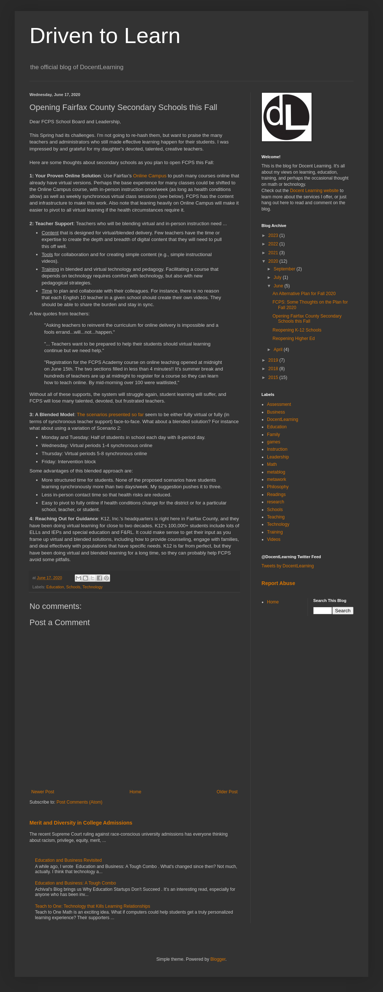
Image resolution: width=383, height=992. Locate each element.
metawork (276, 479)
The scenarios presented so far (110, 414)
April (279, 349)
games (273, 441)
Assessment (279, 404)
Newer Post (42, 791)
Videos (273, 539)
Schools (73, 587)
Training (275, 532)
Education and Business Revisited (68, 860)
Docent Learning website (314, 190)
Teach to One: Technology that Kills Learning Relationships (92, 906)
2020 (274, 261)
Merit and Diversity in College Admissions (80, 823)
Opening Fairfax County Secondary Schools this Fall (307, 318)
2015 (274, 377)
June (279, 285)
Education (55, 587)
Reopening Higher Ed (294, 338)
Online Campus (149, 175)
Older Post (227, 791)
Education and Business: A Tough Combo (75, 883)
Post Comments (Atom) (79, 802)
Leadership (278, 457)
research (275, 501)
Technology (92, 587)
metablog (276, 472)
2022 (274, 244)
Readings (276, 494)
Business (276, 412)
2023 (274, 235)
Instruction (277, 449)
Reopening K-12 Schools (297, 330)
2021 (274, 252)
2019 (274, 360)
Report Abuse (278, 583)
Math (272, 464)
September (285, 269)
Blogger (217, 959)
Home (135, 791)
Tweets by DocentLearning (287, 565)
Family (273, 434)
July (278, 277)
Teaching (276, 517)
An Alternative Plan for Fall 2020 (304, 293)
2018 (274, 368)
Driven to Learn (104, 35)
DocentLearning (282, 419)
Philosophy (278, 486)
